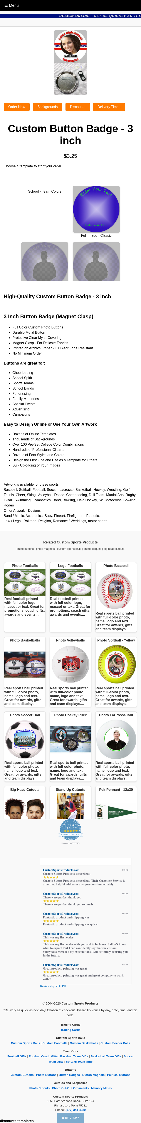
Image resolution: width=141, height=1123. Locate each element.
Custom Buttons (22, 1074)
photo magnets (45, 548)
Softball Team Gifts (79, 1061)
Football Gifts (17, 1056)
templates (25, 1121)
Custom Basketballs (84, 1043)
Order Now (16, 107)
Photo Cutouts (39, 1088)
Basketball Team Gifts (106, 1056)
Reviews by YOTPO (53, 986)
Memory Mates (101, 1088)
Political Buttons (118, 1074)
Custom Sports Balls (25, 1043)
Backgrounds (47, 107)
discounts (8, 1121)
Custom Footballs (54, 1043)
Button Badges (69, 1074)
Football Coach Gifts (43, 1056)
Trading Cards (70, 1029)
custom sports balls (69, 548)
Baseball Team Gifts (74, 1056)
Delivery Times (108, 107)
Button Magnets (93, 1074)
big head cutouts (114, 548)
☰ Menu (11, 5)
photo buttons (25, 548)
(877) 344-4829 (75, 1109)
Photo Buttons (46, 1074)
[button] (70, 1118)
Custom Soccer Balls (115, 1043)
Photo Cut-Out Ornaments (70, 1088)
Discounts (77, 107)
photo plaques (92, 548)
